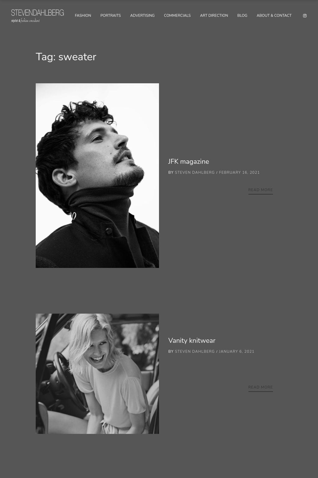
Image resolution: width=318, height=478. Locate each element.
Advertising (142, 15)
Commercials (177, 15)
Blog (242, 15)
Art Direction (214, 15)
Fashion (83, 15)
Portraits (110, 15)
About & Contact (274, 15)
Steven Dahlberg (195, 172)
